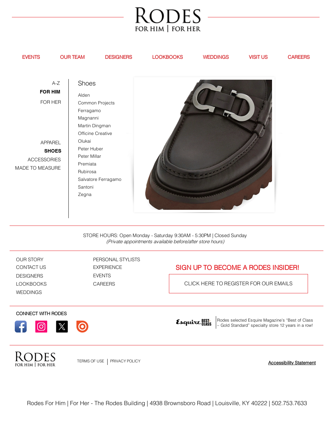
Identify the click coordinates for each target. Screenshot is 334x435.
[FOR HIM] (50, 92)
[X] (62, 327)
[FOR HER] (50, 102)
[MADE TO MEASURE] (38, 168)
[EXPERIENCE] (112, 267)
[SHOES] (52, 151)
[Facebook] (21, 327)
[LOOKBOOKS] (32, 284)
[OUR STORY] (34, 259)
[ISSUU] (82, 327)
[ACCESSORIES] (44, 159)
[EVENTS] (105, 276)
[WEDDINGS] (32, 292)
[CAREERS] (107, 284)
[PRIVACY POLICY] (125, 361)
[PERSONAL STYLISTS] (124, 259)
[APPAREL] (50, 142)
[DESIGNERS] (34, 276)
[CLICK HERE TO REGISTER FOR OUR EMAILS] (238, 283)
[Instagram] (41, 327)
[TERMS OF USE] (91, 361)
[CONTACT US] (36, 267)
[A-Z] (56, 83)
